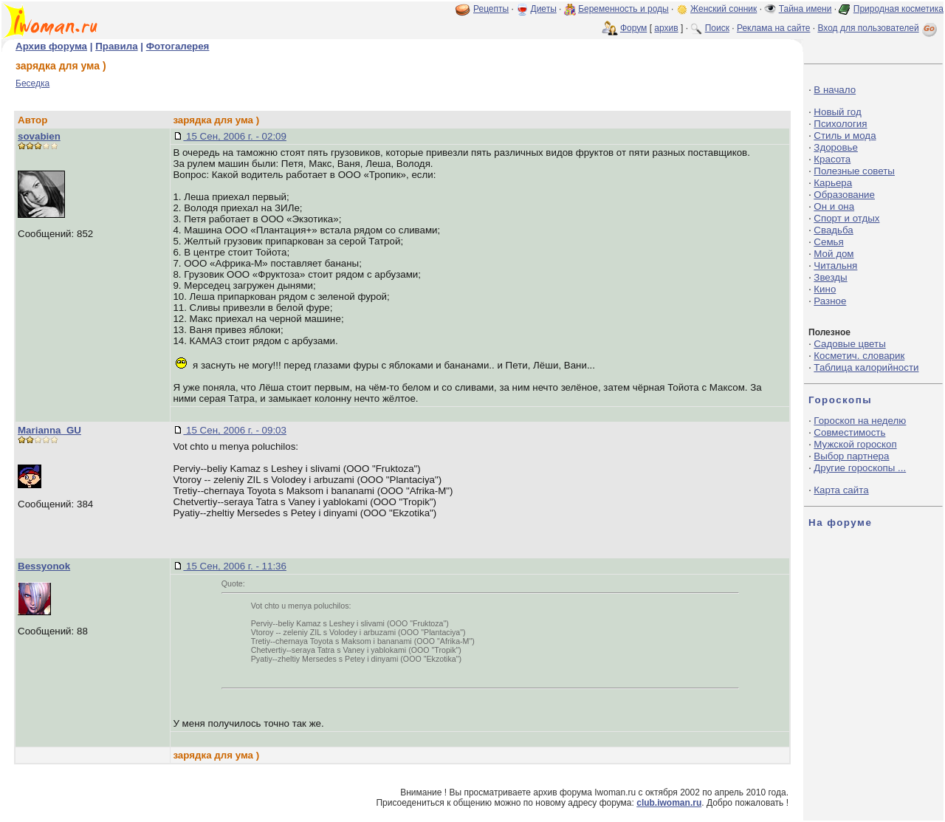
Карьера (833, 182)
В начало (835, 89)
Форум (633, 28)
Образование (844, 194)
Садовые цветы (849, 343)
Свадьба (833, 230)
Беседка (32, 83)
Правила (116, 46)
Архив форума (51, 46)
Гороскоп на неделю (860, 420)
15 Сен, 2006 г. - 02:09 (234, 136)
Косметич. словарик (859, 355)
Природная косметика (898, 9)
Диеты (544, 9)
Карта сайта (841, 490)
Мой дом (833, 253)
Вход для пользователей (878, 28)
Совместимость (849, 432)
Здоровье (836, 147)
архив (666, 28)
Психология (840, 123)
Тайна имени (805, 9)
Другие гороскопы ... (860, 467)
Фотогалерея (178, 46)
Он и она (834, 206)
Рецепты (491, 9)
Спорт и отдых (846, 218)
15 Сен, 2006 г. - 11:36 (234, 566)
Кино (825, 289)
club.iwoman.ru (668, 803)
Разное (830, 300)
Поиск (717, 28)
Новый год (837, 111)
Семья (828, 241)
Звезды (830, 277)
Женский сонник (723, 9)
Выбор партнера (851, 456)
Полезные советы (854, 171)
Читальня (835, 265)
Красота (832, 159)
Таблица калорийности (866, 367)
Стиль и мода (845, 135)
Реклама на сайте (774, 28)
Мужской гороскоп (855, 444)
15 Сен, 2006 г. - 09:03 (234, 430)
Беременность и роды (623, 9)
